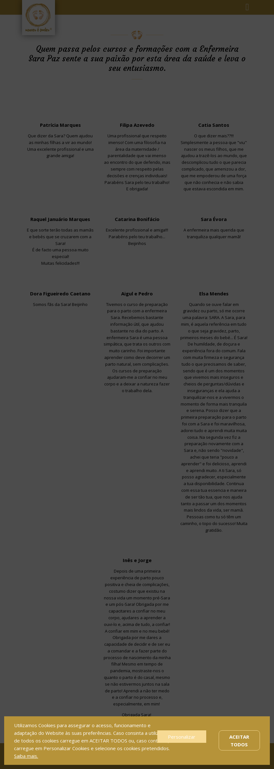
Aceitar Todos (239, 741)
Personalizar (181, 737)
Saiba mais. (26, 756)
